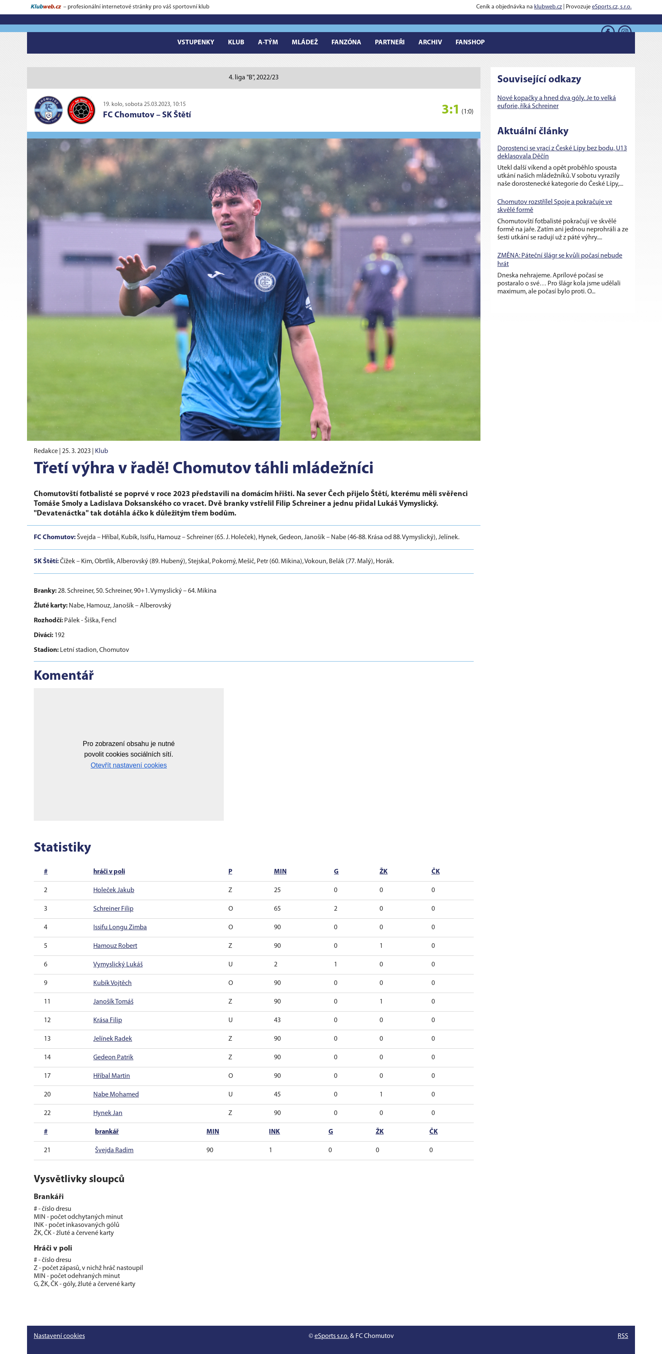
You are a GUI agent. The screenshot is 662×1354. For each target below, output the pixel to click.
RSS (623, 1336)
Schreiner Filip (113, 909)
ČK (435, 871)
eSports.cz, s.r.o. (612, 7)
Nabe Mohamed (116, 1094)
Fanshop (470, 42)
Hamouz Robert (115, 946)
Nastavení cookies (59, 1336)
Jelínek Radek (112, 1039)
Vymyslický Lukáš (118, 964)
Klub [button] (236, 42)
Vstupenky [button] (195, 42)
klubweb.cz (548, 7)
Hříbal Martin (111, 1076)
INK (274, 1132)
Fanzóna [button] (346, 42)
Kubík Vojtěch (112, 983)
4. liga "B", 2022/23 (254, 77)
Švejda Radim (114, 1150)
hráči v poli (109, 871)
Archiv (430, 42)
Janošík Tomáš (113, 1002)
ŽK (384, 871)
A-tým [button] (268, 42)
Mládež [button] (305, 42)
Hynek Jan (107, 1113)
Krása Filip (107, 1020)
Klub (101, 451)
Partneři (390, 42)
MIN (280, 871)
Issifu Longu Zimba (120, 927)
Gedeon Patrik (113, 1057)
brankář (107, 1132)
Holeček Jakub (113, 890)
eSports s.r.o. (332, 1336)
